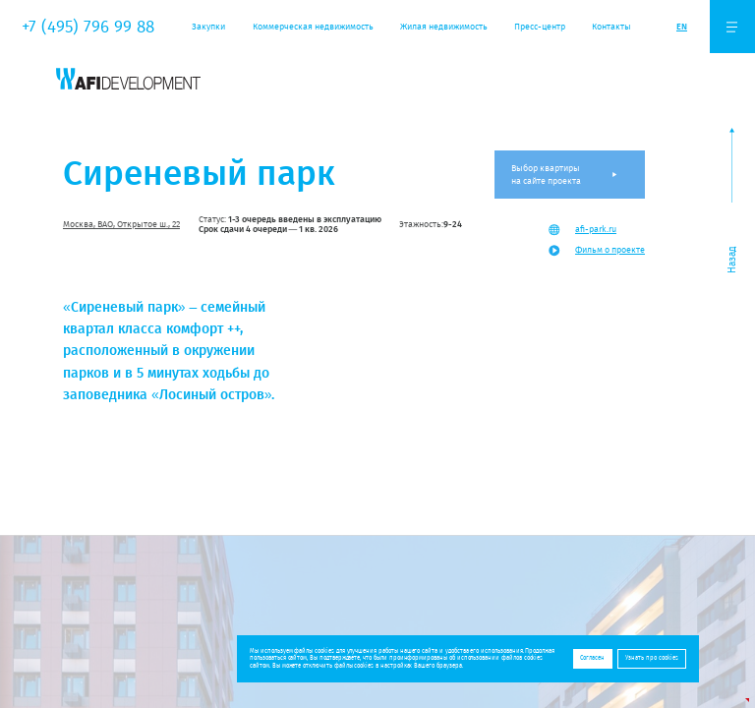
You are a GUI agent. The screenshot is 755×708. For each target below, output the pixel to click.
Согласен (592, 658)
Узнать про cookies (651, 658)
